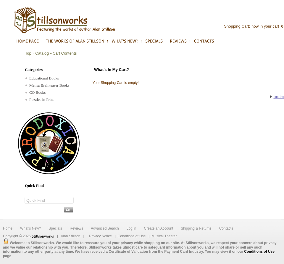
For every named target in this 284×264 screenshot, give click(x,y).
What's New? (30, 228)
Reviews (76, 228)
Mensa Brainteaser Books (47, 85)
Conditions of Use (132, 236)
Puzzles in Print (39, 99)
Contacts (226, 228)
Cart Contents (65, 53)
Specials (55, 228)
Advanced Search (105, 228)
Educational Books (42, 78)
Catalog (42, 53)
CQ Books (35, 92)
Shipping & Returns (196, 228)
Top (28, 53)
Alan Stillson (70, 236)
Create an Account (158, 228)
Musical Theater (164, 236)
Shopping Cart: (237, 26)
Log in (131, 228)
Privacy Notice (100, 236)
